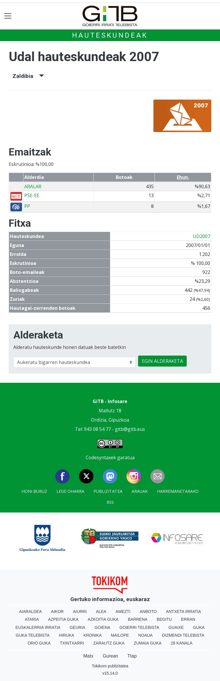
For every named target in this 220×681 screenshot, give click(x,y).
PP (27, 206)
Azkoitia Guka (103, 619)
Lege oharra (70, 491)
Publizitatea (108, 491)
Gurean (110, 655)
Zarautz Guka (108, 643)
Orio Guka (39, 643)
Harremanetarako (178, 491)
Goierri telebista (139, 627)
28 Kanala (181, 643)
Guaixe (176, 627)
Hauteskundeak (110, 35)
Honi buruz (34, 491)
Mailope (120, 635)
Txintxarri (72, 643)
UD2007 (201, 236)
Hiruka (66, 635)
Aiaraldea (30, 611)
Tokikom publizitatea (110, 666)
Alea (101, 611)
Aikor (57, 611)
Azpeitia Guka (63, 619)
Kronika (92, 635)
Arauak (140, 491)
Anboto (148, 611)
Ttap (132, 655)
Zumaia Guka (148, 643)
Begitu (164, 619)
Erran (188, 619)
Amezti (123, 611)
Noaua (145, 635)
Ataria (32, 619)
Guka (199, 627)
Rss (110, 502)
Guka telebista (33, 635)
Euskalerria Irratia (37, 627)
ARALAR (32, 186)
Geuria (77, 627)
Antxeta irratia (183, 611)
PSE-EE (31, 195)
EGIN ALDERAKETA (162, 361)
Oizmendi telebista (183, 635)
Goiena (102, 627)
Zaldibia (28, 76)
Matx (88, 655)
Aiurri (80, 611)
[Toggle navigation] (8, 16)
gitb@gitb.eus (130, 429)
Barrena (138, 619)
